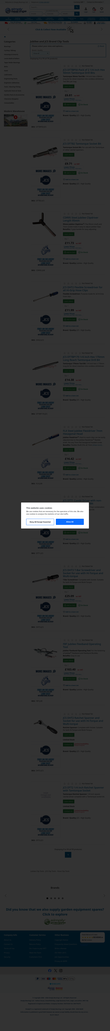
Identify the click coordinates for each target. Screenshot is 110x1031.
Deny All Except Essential (40, 522)
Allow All (70, 522)
